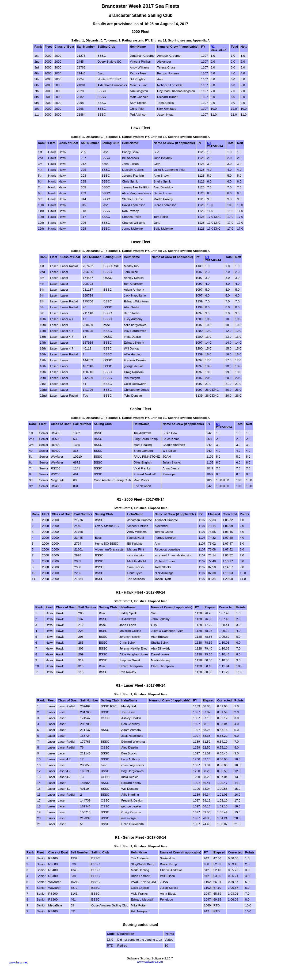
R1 (213, 46)
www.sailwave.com (150, 961)
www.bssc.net (18, 962)
